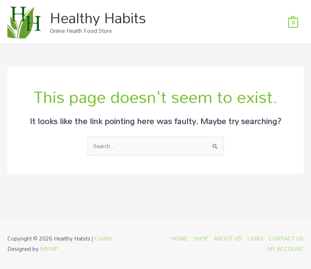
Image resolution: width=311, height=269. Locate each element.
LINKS (255, 238)
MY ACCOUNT (285, 248)
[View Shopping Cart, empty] (293, 22)
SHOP (200, 238)
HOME (179, 238)
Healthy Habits (98, 17)
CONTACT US (286, 238)
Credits (103, 238)
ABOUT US (228, 238)
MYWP (49, 248)
